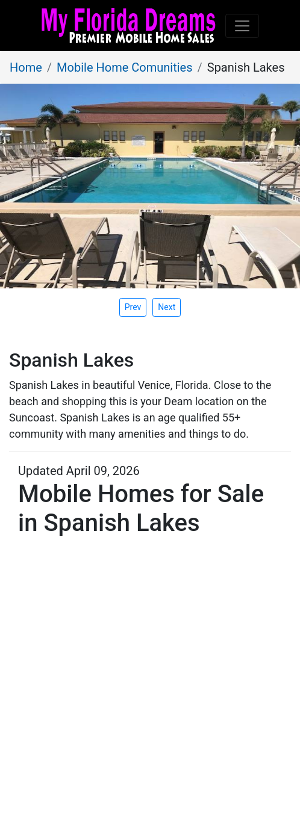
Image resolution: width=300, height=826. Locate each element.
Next (166, 307)
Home (26, 67)
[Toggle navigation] (242, 26)
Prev (133, 307)
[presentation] (166, 307)
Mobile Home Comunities (124, 67)
